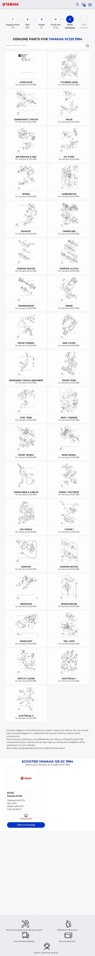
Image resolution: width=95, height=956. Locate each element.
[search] (87, 45)
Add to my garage (26, 825)
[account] (78, 4)
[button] (26, 778)
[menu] (90, 4)
